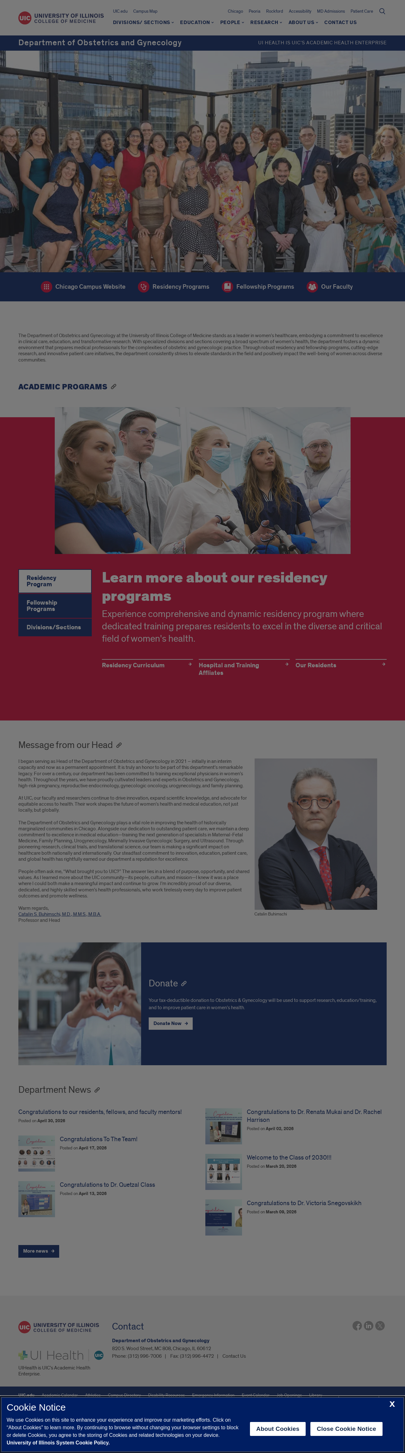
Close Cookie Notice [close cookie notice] (346, 1428)
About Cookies (278, 1428)
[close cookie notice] (392, 1404)
